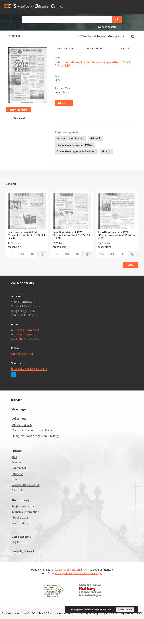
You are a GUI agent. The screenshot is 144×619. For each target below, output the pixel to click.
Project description (23, 506)
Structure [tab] (124, 48)
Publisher (17, 473)
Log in (16, 542)
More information (102, 609)
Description (19, 490)
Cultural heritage (22, 424)
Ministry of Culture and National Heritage (78, 573)
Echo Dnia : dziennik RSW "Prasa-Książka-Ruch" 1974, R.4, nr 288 (72, 235)
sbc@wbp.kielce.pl (22, 354)
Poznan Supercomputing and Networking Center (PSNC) (108, 613)
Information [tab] (94, 48)
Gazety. (106, 151)
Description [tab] (65, 48)
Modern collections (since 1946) (32, 430)
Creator (16, 462)
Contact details (21, 523)
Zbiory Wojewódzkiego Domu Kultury (35, 436)
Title (14, 456)
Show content (18, 110)
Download (16, 118)
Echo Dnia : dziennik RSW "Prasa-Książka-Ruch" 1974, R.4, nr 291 (117, 235)
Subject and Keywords (26, 484)
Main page (18, 409)
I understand (125, 609)
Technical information (25, 512)
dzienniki (95, 138)
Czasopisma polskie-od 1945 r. (74, 144)
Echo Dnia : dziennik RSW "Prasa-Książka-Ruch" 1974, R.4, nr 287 (27, 235)
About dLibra (20, 517)
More (131, 264)
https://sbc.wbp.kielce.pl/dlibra (29, 368)
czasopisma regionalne (70, 138)
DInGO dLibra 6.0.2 (38, 613)
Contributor (19, 468)
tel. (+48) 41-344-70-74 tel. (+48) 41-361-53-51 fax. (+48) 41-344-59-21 (25, 334)
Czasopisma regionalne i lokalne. (76, 151)
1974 (58, 80)
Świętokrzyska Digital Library (71, 569)
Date (15, 479)
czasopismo (62, 92)
